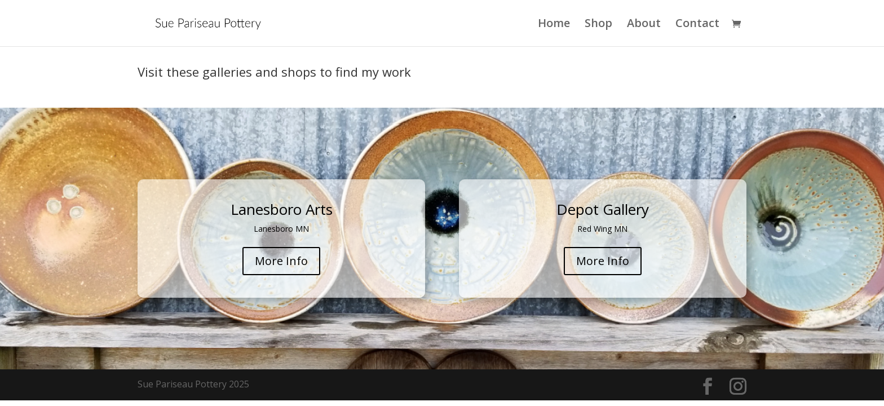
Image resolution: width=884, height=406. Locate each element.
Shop (598, 24)
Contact (697, 24)
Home (554, 24)
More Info (281, 260)
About (644, 24)
